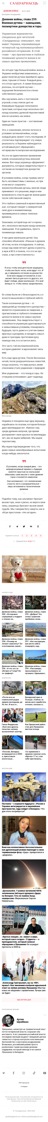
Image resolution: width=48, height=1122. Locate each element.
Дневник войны (11, 11)
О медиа (24, 1086)
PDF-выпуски (24, 1083)
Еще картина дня (24, 1000)
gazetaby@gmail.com (13, 1116)
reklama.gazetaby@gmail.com (32, 1116)
